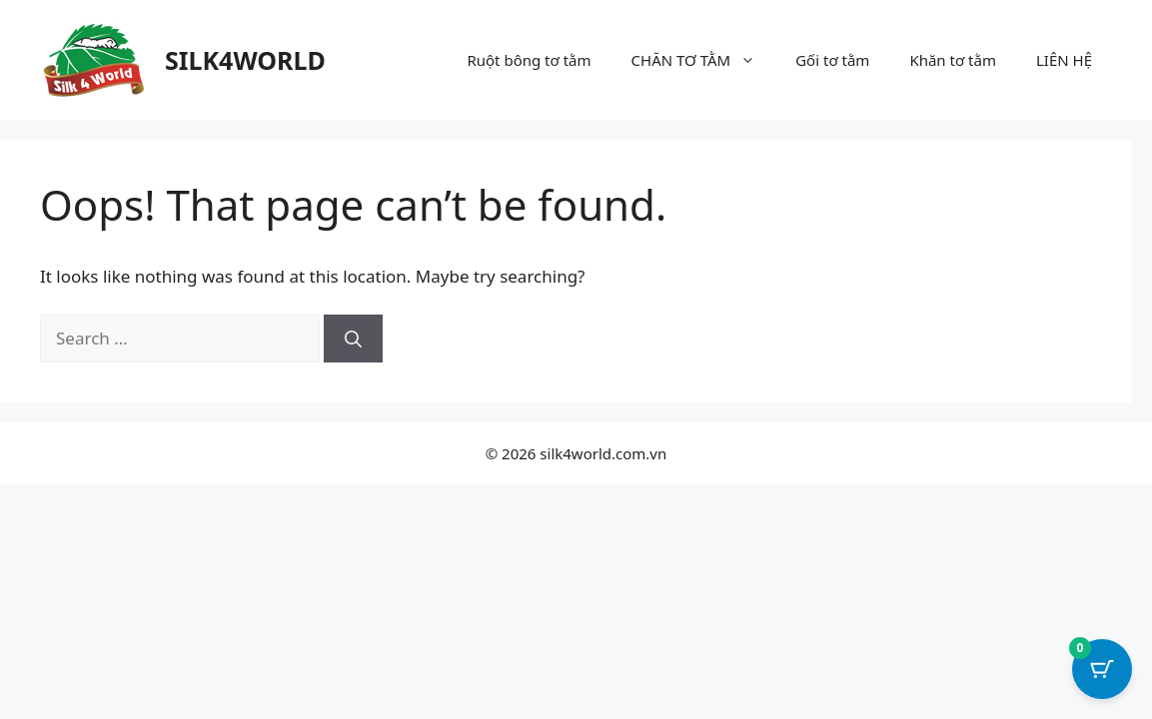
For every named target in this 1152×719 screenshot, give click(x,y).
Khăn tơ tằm (952, 60)
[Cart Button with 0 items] (1102, 669)
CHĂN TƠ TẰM (703, 60)
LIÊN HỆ (1064, 60)
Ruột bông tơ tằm (528, 60)
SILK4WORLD (245, 60)
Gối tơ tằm (832, 60)
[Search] (353, 338)
